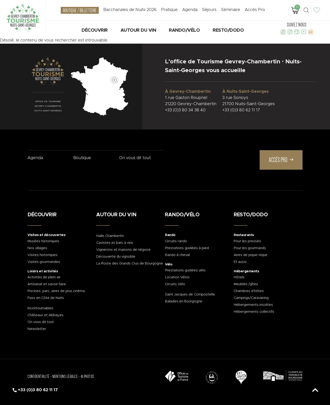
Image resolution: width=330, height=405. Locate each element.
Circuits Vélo (175, 284)
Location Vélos (177, 277)
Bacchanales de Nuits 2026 (130, 10)
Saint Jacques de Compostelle (190, 294)
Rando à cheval (177, 255)
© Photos (87, 376)
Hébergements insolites (253, 305)
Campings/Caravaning (251, 298)
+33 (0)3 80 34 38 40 (185, 110)
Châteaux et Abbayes (45, 315)
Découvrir (95, 30)
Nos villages (37, 248)
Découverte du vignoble (115, 256)
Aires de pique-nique (250, 255)
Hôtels (239, 277)
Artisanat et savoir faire (47, 284)
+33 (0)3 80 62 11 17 (241, 110)
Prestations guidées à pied (187, 248)
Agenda (35, 158)
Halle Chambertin (110, 236)
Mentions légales (64, 376)
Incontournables (40, 308)
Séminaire (230, 10)
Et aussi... (241, 262)
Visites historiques (43, 255)
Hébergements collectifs (254, 311)
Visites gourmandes (44, 262)
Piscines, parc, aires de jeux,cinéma (56, 291)
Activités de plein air (44, 277)
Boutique (82, 158)
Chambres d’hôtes (249, 291)
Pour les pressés (247, 241)
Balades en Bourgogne (183, 301)
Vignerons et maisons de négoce (123, 249)
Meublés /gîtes (246, 284)
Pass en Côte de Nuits (46, 298)
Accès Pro (255, 10)
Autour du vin (138, 30)
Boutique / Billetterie (79, 10)
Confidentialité (39, 376)
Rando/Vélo (184, 30)
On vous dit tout (135, 158)
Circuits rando (176, 241)
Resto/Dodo (228, 30)
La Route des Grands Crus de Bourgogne (129, 263)
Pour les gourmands (250, 248)
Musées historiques (43, 241)
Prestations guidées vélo (185, 270)
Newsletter (37, 329)
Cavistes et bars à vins (114, 243)
